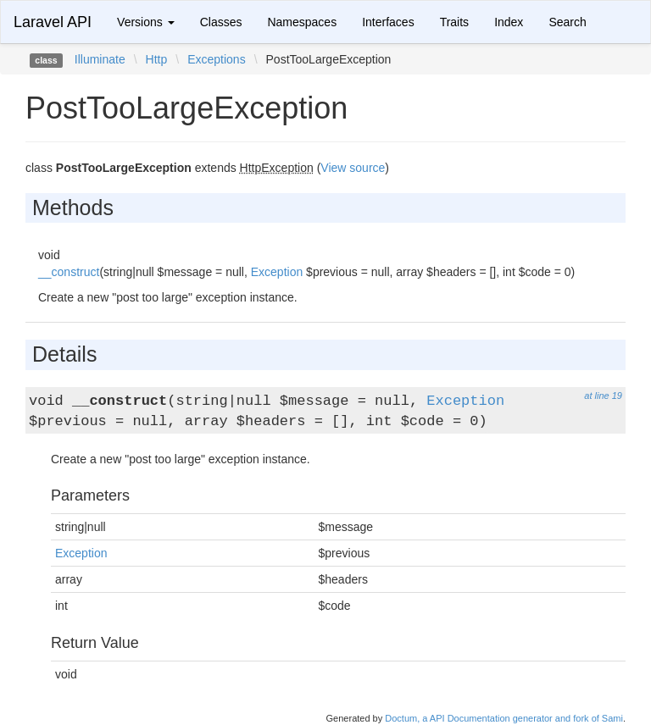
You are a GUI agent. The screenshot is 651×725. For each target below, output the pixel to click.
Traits (454, 22)
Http (157, 59)
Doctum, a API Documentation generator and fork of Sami (504, 718)
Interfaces (388, 22)
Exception (277, 272)
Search (567, 22)
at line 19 (603, 395)
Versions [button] (146, 22)
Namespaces (302, 22)
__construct (68, 272)
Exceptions (216, 59)
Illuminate (100, 59)
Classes (221, 22)
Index (508, 22)
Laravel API (53, 22)
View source (352, 167)
